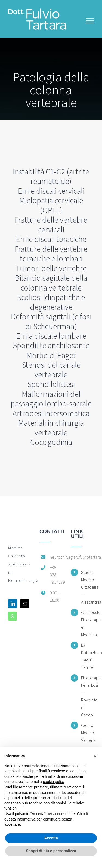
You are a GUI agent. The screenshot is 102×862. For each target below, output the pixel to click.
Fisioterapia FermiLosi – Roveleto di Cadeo (87, 696)
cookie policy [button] (53, 781)
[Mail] (24, 603)
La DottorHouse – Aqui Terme (87, 656)
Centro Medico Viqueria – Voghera (87, 740)
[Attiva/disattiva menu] (90, 20)
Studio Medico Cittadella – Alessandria (87, 587)
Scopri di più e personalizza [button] (51, 851)
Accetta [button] (51, 838)
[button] (95, 755)
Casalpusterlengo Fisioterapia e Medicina (87, 623)
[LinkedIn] (12, 603)
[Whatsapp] (12, 616)
